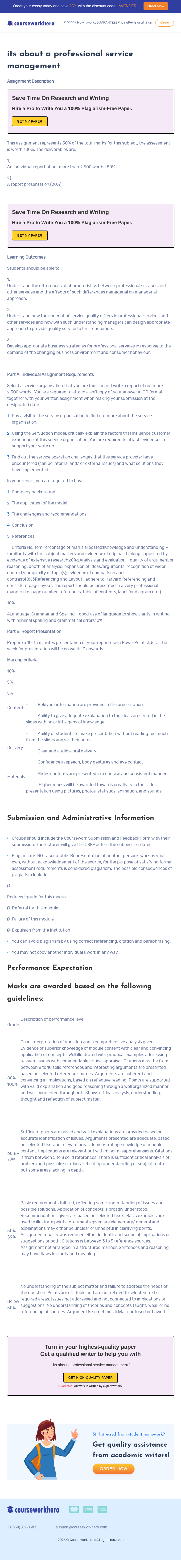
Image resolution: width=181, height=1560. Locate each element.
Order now (114, 1469)
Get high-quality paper (90, 1377)
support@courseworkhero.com (81, 1527)
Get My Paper (29, 121)
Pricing (123, 22)
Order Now (155, 6)
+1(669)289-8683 (21, 1527)
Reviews (134, 22)
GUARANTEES (107, 22)
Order (164, 23)
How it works (86, 22)
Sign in (148, 22)
